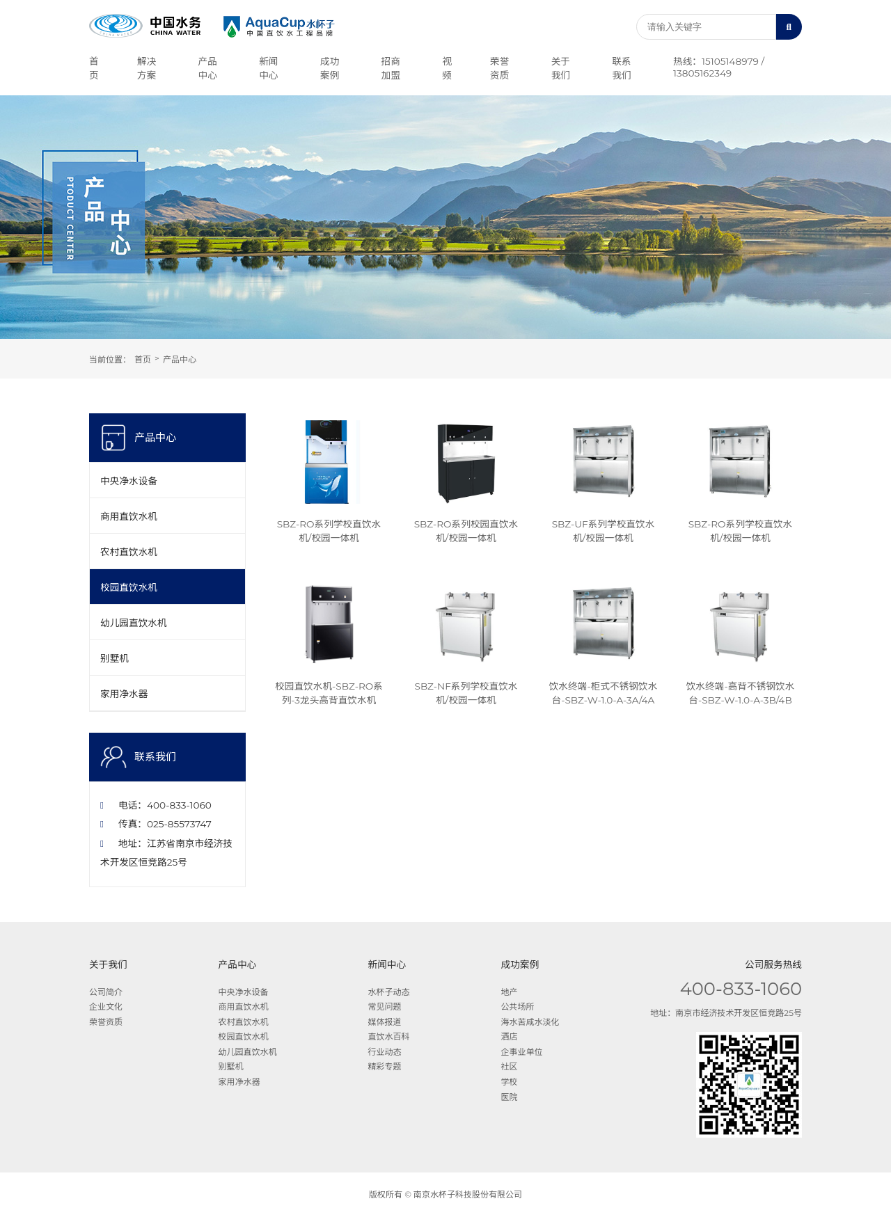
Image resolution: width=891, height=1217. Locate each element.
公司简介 (106, 992)
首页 (142, 359)
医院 (508, 1097)
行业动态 (385, 1052)
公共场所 (517, 1006)
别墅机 (114, 658)
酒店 (508, 1036)
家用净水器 (124, 693)
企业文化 (106, 1006)
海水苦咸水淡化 (529, 1022)
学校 (508, 1081)
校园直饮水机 (128, 587)
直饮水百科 (389, 1036)
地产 (508, 992)
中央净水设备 (128, 480)
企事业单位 (521, 1052)
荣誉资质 (106, 1022)
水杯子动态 (389, 992)
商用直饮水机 (128, 516)
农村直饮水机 (128, 551)
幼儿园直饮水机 (133, 622)
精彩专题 (385, 1066)
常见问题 (385, 1006)
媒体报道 (385, 1022)
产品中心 (179, 359)
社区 (508, 1066)
